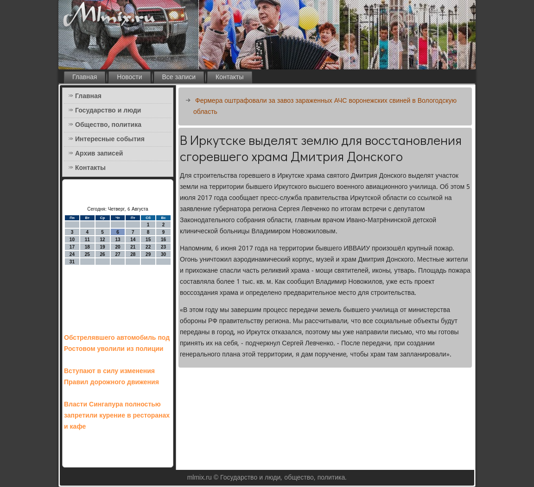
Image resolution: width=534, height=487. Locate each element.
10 (72, 239)
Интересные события (110, 139)
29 (148, 254)
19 (102, 247)
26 (102, 254)
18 (87, 247)
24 (72, 254)
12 (102, 239)
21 (132, 247)
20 (117, 247)
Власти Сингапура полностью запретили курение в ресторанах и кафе (117, 415)
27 (117, 254)
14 (132, 239)
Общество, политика (108, 125)
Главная (84, 77)
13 (117, 239)
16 (163, 239)
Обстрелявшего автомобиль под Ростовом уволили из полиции (117, 343)
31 (72, 261)
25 (87, 254)
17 (72, 247)
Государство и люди (108, 110)
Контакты (229, 77)
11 (87, 239)
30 (163, 254)
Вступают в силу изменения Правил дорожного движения (111, 377)
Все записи (179, 77)
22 (148, 247)
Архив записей (99, 153)
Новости (129, 77)
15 (148, 239)
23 (163, 247)
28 (132, 254)
